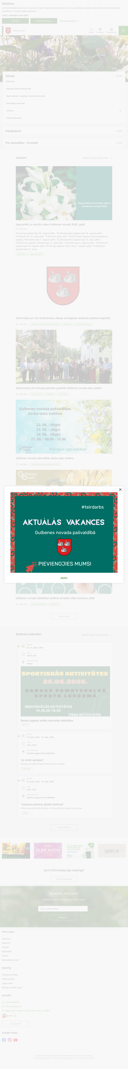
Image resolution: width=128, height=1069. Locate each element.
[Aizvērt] (120, 489)
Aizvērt (64, 577)
